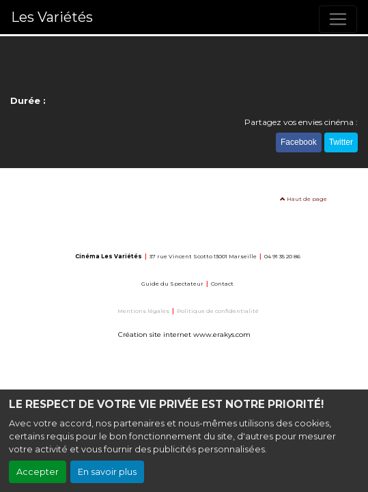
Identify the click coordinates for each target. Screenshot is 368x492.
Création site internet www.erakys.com (184, 334)
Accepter (37, 472)
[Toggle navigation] (338, 19)
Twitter (341, 142)
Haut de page (303, 198)
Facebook (299, 142)
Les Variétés (52, 17)
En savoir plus (107, 472)
